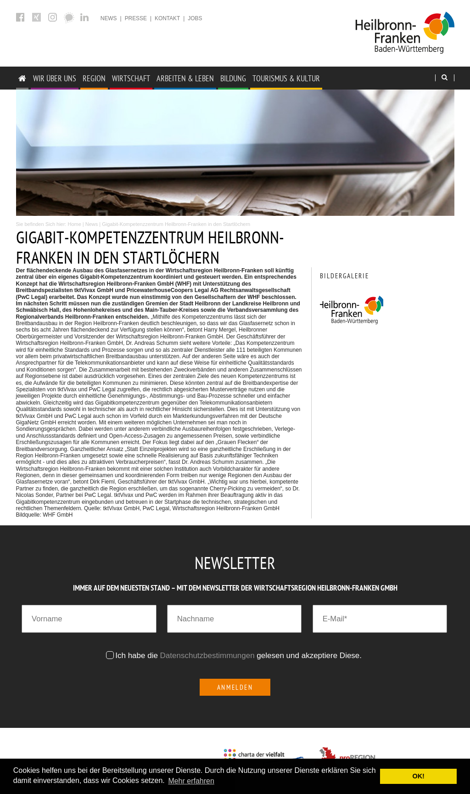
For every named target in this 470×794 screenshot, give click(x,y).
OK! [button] (418, 776)
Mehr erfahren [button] (191, 781)
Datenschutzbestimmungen (207, 655)
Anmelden (235, 687)
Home (74, 224)
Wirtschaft (131, 78)
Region (94, 78)
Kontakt (167, 18)
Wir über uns (54, 78)
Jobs (195, 18)
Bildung (233, 78)
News (109, 18)
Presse (136, 18)
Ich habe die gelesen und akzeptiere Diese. (239, 655)
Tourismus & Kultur (286, 78)
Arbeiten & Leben (185, 78)
